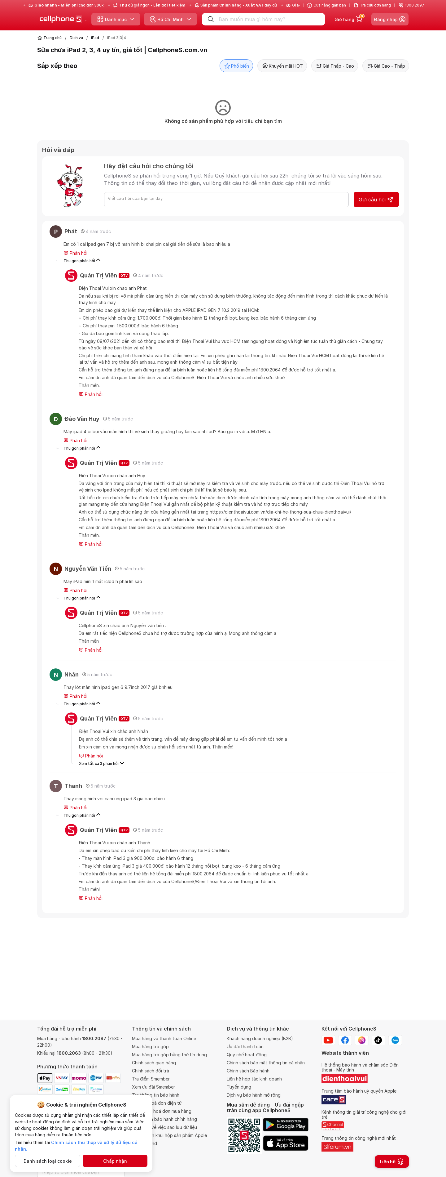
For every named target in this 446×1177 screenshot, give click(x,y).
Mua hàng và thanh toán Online (164, 1038)
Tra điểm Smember (151, 1078)
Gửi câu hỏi (376, 199)
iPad (95, 37)
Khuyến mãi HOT (282, 66)
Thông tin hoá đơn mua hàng (161, 1111)
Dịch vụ (76, 37)
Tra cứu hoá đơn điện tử (157, 1103)
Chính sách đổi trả (150, 1070)
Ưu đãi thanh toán (245, 1046)
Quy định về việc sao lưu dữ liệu (164, 1127)
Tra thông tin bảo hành (155, 1095)
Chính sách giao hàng (154, 1062)
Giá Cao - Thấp (385, 66)
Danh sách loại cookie (48, 1161)
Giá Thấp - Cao (334, 66)
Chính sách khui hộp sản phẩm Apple (169, 1135)
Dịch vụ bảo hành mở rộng (254, 1095)
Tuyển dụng (239, 1086)
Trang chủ (52, 37)
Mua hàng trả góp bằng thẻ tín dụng (169, 1054)
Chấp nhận (115, 1161)
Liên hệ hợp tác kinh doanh (254, 1078)
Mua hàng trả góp (150, 1046)
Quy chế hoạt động (247, 1054)
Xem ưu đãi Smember (153, 1086)
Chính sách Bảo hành (248, 1070)
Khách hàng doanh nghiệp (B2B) (260, 1038)
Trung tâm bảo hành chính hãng (164, 1119)
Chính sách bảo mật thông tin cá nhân (266, 1062)
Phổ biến (236, 66)
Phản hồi (75, 253)
